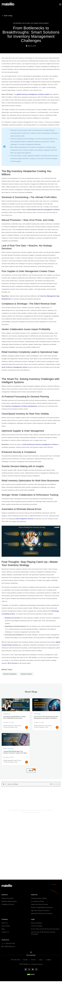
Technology (37, 713)
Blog (3, 929)
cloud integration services (24, 518)
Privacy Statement (37, 923)
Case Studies (6, 926)
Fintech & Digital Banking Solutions (42, 907)
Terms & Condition (37, 926)
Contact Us (5, 932)
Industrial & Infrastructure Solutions (42, 913)
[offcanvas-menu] (59, 4)
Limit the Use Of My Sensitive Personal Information (43, 933)
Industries (34, 894)
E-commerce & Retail (37, 901)
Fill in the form (13, 663)
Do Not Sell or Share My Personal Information (45, 929)
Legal (4, 713)
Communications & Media (39, 898)
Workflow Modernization (9, 901)
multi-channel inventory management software (43, 209)
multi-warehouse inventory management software (40, 444)
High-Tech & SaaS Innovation (40, 910)
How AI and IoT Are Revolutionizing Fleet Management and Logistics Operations (46, 717)
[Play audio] (4, 784)
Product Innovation (8, 898)
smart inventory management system (15, 367)
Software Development (40, 23)
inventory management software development (21, 406)
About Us (5, 923)
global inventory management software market (33, 94)
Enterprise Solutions (21, 23)
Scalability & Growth (8, 904)
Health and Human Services (39, 904)
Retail (8, 713)
